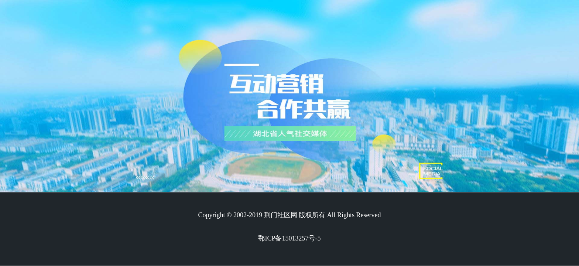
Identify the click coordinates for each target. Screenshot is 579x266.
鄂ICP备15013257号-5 (289, 238)
